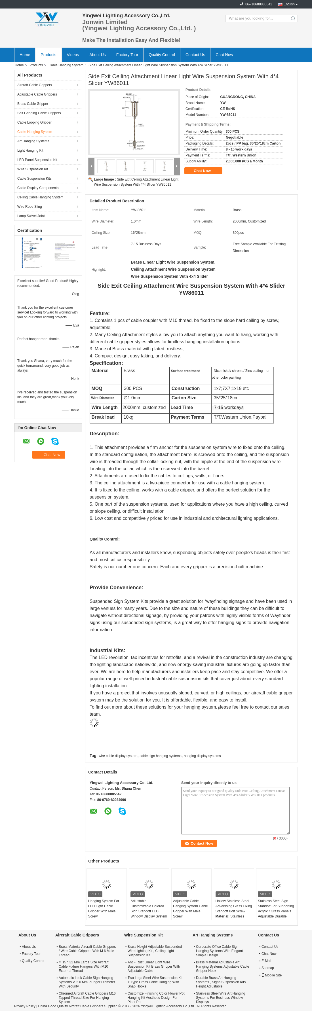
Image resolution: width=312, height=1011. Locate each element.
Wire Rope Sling (29, 207)
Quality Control (162, 54)
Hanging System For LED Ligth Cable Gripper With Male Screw (103, 908)
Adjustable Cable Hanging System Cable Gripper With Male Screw (190, 908)
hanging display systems (202, 756)
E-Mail (266, 961)
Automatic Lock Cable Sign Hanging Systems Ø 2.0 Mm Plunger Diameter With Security (87, 982)
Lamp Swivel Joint (31, 216)
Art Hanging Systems (33, 141)
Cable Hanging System (66, 65)
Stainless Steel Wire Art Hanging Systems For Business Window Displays (220, 997)
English (289, 4)
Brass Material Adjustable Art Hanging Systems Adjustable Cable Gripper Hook (222, 966)
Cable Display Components (37, 188)
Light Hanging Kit (30, 150)
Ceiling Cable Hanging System (40, 197)
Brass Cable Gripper (32, 104)
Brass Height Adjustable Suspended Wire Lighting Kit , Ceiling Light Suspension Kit (155, 951)
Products (48, 54)
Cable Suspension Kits (34, 179)
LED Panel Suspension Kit (37, 160)
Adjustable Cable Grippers (37, 94)
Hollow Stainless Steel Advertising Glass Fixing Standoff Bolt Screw (234, 906)
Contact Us (195, 54)
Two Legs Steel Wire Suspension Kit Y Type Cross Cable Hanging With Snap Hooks (155, 982)
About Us (97, 54)
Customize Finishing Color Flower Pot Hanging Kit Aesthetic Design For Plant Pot (156, 997)
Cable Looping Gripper (34, 122)
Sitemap (268, 968)
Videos (73, 54)
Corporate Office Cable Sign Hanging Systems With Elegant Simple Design (219, 951)
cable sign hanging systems (160, 756)
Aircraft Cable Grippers (34, 85)
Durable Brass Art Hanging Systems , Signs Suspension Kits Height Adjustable (221, 982)
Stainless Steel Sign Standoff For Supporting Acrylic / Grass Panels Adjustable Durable (276, 908)
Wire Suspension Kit (32, 169)
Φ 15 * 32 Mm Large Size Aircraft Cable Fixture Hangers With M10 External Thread (84, 966)
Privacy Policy (24, 1006)
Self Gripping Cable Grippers (39, 113)
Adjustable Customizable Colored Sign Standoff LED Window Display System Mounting (148, 911)
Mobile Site (272, 975)
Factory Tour (127, 54)
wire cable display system (118, 756)
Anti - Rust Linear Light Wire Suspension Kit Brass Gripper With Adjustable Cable (154, 966)
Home (25, 54)
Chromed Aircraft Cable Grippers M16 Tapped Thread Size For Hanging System (87, 997)
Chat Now (224, 54)
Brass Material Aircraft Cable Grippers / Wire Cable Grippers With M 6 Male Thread (87, 951)
